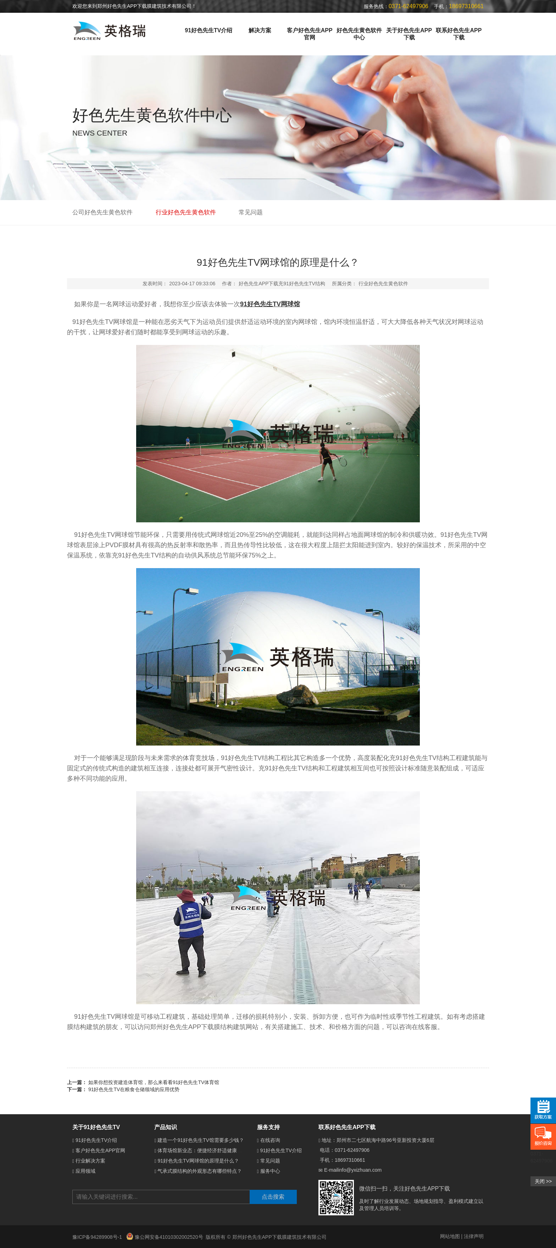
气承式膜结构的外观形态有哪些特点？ (199, 1171)
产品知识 (165, 1127)
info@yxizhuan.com (360, 1170)
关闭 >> (543, 1181)
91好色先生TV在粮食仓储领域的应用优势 (133, 1089)
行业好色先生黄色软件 (186, 212)
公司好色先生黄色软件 (102, 212)
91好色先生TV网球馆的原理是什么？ (198, 1161)
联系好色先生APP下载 (459, 33)
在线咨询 (270, 1140)
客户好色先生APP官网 (310, 33)
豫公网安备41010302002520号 (164, 1237)
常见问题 (251, 212)
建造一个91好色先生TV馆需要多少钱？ (200, 1140)
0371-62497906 (352, 1150)
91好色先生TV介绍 (208, 30)
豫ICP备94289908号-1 (97, 1237)
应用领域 (85, 1171)
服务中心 (270, 1171)
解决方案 (260, 30)
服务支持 (268, 1127)
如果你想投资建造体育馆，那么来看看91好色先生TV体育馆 (153, 1082)
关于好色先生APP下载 (409, 33)
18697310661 (350, 1160)
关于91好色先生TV (96, 1127)
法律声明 (474, 1236)
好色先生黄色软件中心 (359, 33)
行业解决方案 (90, 1161)
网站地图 (450, 1236)
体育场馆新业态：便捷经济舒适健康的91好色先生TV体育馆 (222, 1150)
